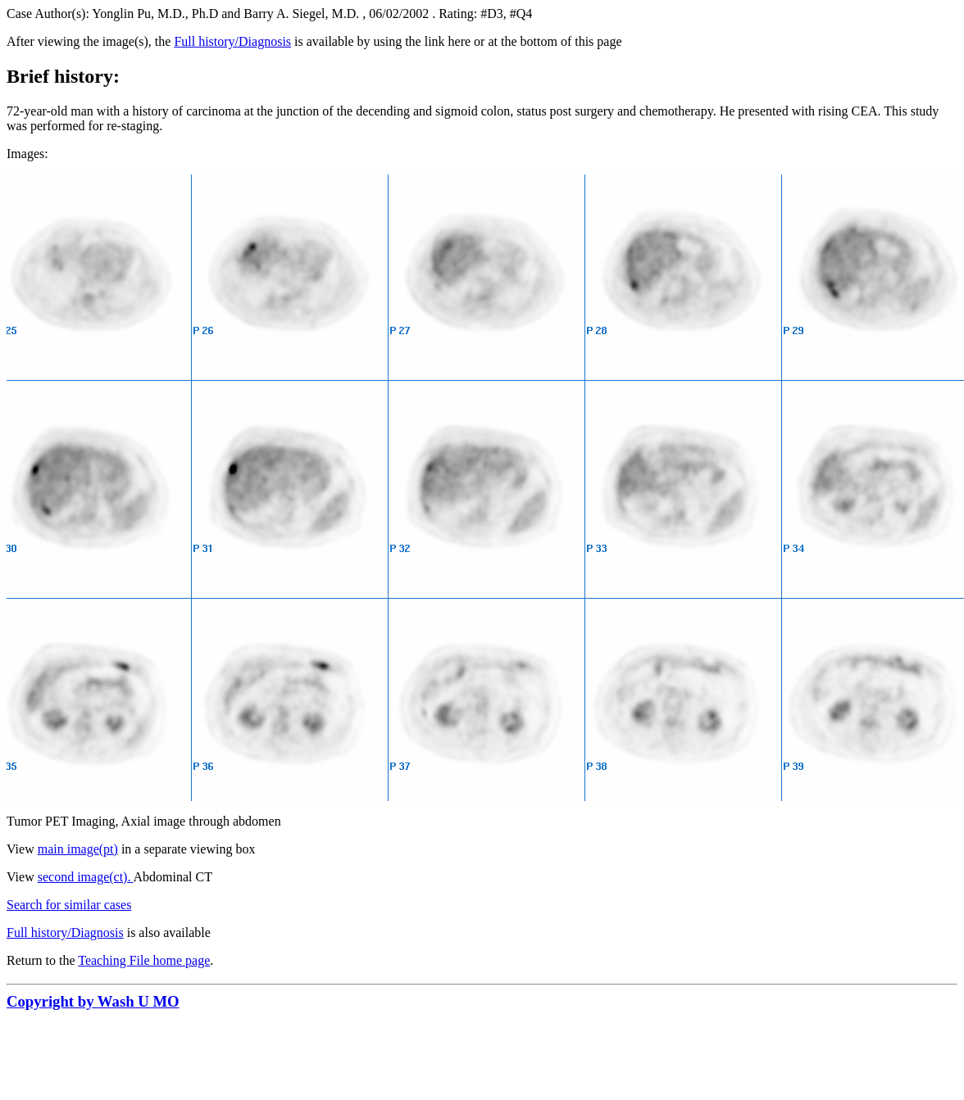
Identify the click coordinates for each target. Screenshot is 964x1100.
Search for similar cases (69, 905)
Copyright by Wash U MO (93, 1001)
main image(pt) (78, 849)
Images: (27, 154)
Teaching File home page (144, 960)
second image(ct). (86, 877)
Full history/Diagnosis (232, 41)
